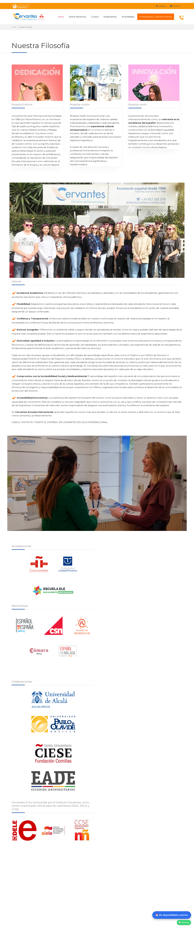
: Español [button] (20, 6)
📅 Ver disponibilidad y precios (171, 915)
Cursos (94, 16)
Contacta (175, 6)
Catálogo (161, 6)
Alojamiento (110, 16)
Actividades (128, 16)
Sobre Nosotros (77, 16)
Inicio (61, 16)
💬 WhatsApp (184, 922)
